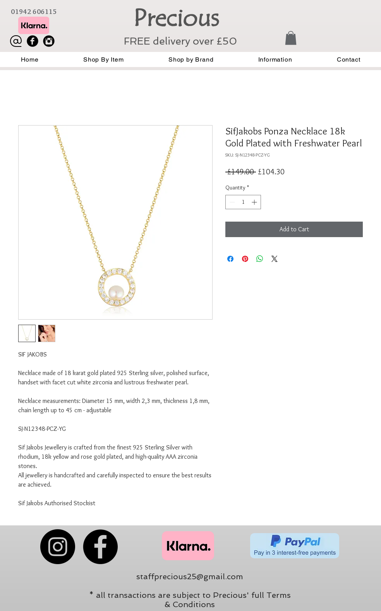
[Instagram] (57, 546)
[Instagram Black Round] (49, 41)
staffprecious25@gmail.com (189, 576)
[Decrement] (231, 202)
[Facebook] (100, 546)
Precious (176, 18)
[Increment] (255, 202)
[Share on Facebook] (230, 258)
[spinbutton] (243, 202)
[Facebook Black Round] (32, 41)
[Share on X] (274, 258)
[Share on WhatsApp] (259, 258)
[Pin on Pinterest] (245, 258)
